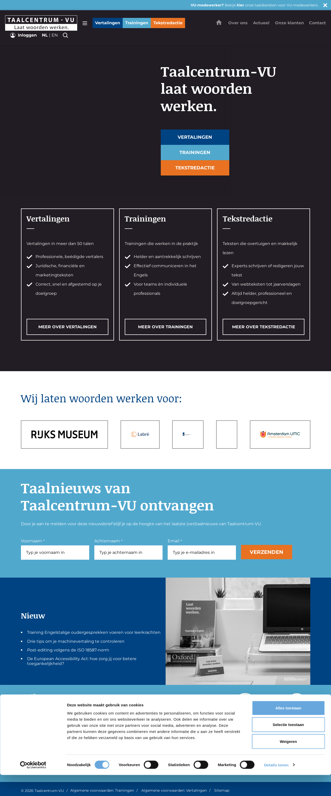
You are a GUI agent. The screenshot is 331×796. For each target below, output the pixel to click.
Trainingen (136, 22)
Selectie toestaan (288, 746)
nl (45, 35)
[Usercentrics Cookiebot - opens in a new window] (33, 786)
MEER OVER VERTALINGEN (67, 326)
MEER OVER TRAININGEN (165, 326)
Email (175, 541)
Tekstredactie (167, 22)
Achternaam (108, 541)
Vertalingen (107, 22)
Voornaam (32, 541)
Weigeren (288, 762)
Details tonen (276, 786)
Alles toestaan (288, 729)
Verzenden (266, 552)
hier (240, 5)
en (55, 35)
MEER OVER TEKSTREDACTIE (263, 326)
